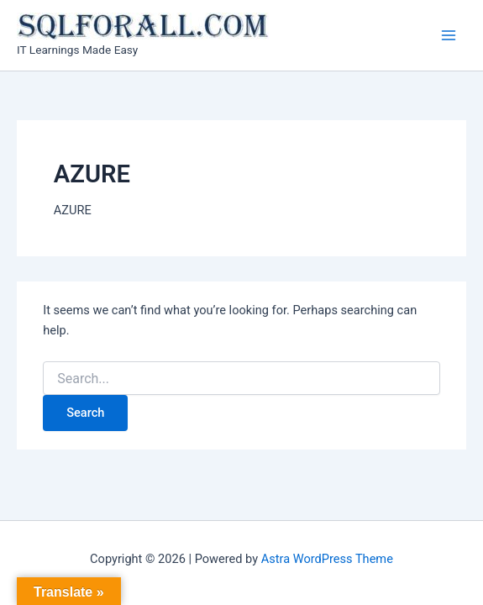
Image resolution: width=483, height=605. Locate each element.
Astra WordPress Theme (327, 558)
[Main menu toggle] (448, 35)
